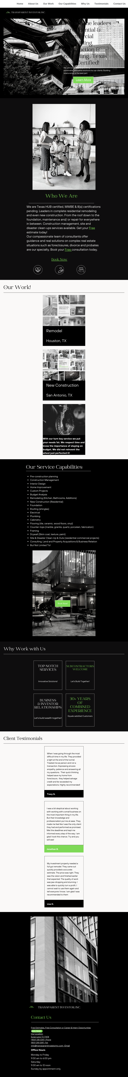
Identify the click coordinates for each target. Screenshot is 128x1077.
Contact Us (119, 3)
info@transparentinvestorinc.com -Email (50, 1045)
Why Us (85, 3)
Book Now (59, 260)
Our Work (48, 3)
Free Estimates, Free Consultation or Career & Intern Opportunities (61, 1028)
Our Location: (37, 1034)
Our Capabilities (67, 3)
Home (20, 3)
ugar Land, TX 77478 (40, 1037)
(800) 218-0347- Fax (39, 1043)
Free (92, 228)
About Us (33, 3)
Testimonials (101, 3)
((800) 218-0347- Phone (41, 1040)
